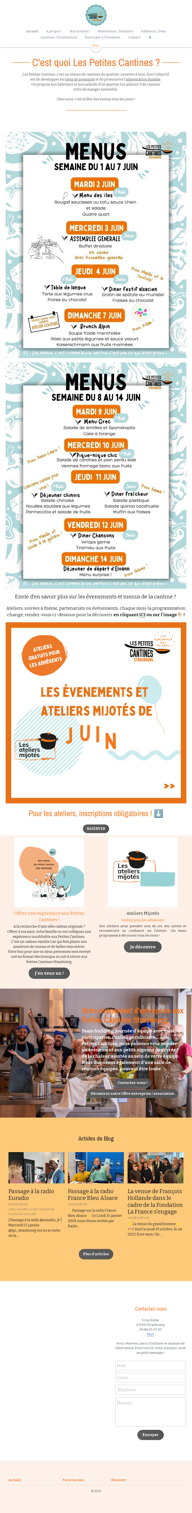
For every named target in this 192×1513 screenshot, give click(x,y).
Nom (121, 1365)
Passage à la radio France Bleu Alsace (93, 1194)
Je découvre (143, 947)
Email (122, 1377)
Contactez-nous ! (133, 1083)
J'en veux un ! (49, 973)
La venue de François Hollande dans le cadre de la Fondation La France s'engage (155, 1201)
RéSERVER (96, 829)
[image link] (96, 712)
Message (125, 1403)
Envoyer (151, 1434)
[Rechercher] (149, 37)
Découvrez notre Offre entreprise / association (132, 1094)
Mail (150, 1334)
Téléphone (126, 1389)
